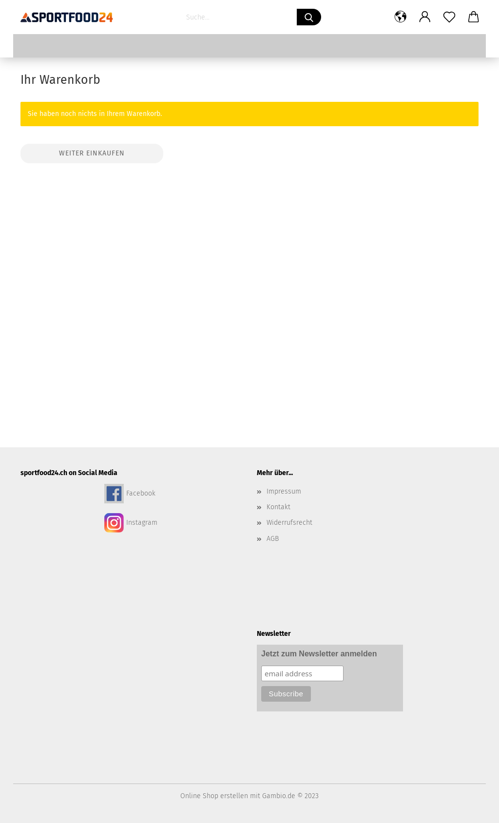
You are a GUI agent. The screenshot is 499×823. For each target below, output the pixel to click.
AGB (273, 539)
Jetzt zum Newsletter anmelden (319, 654)
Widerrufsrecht (289, 522)
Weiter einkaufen (92, 153)
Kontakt (278, 507)
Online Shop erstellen (214, 796)
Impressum (284, 491)
